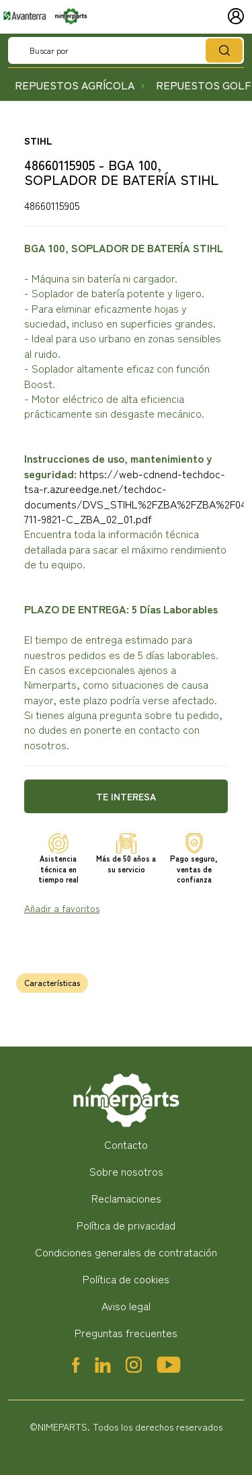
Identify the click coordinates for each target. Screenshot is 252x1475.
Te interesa (126, 796)
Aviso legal (126, 1305)
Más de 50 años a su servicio (126, 864)
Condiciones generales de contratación (126, 1252)
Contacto (126, 1144)
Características (52, 982)
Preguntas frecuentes (126, 1332)
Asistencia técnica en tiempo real (58, 869)
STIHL (38, 140)
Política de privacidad (126, 1225)
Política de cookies (126, 1279)
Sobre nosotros (126, 1171)
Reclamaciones (126, 1198)
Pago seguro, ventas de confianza (194, 869)
